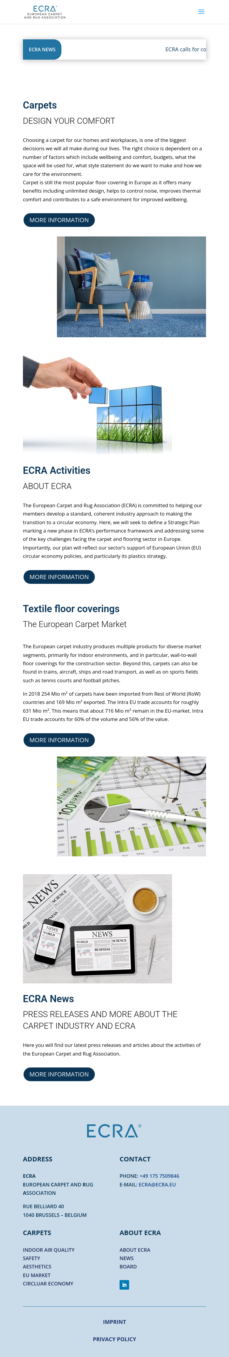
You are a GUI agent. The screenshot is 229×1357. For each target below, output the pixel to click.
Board (128, 1266)
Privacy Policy (114, 1339)
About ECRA (135, 1249)
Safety (31, 1258)
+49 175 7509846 (159, 1175)
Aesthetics (37, 1266)
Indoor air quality (49, 1249)
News (127, 1258)
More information (59, 220)
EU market (37, 1275)
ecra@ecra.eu (157, 1184)
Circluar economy (48, 1283)
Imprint (114, 1321)
